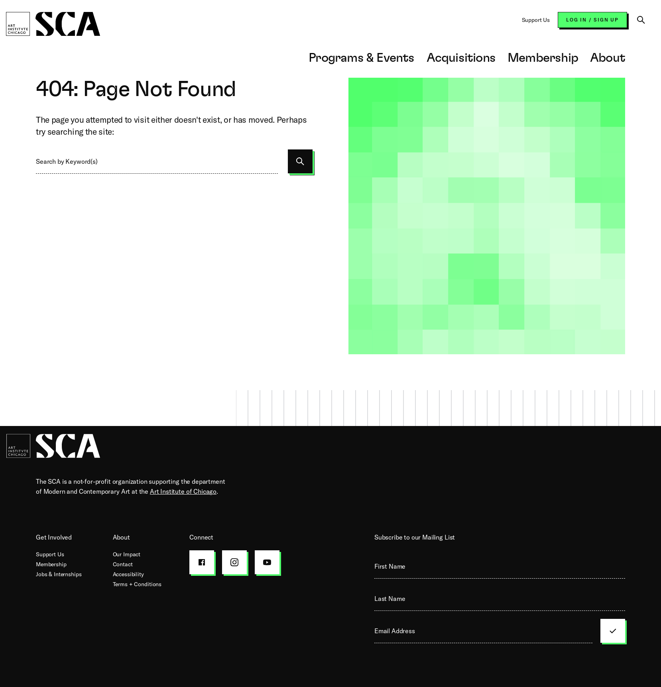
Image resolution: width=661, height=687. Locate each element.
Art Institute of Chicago (183, 491)
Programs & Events (361, 57)
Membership (543, 57)
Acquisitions (461, 57)
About (607, 57)
